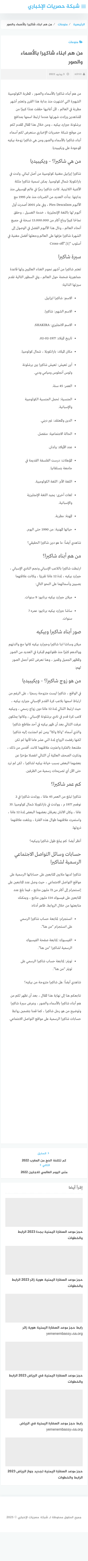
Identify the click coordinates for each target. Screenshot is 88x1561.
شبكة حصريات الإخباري (54, 6)
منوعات (75, 42)
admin (79, 74)
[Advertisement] (44, 1072)
